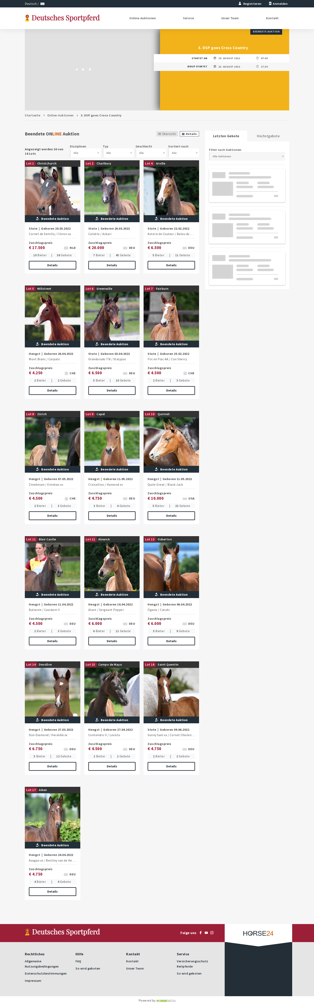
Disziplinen (78, 146)
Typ (106, 146)
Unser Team (230, 18)
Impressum (33, 981)
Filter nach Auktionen (225, 150)
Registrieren (250, 4)
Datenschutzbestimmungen (46, 973)
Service (188, 18)
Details (52, 265)
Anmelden (278, 4)
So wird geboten (87, 968)
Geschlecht (144, 146)
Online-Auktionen (142, 18)
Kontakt (272, 18)
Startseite (32, 115)
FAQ (78, 961)
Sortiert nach (178, 146)
